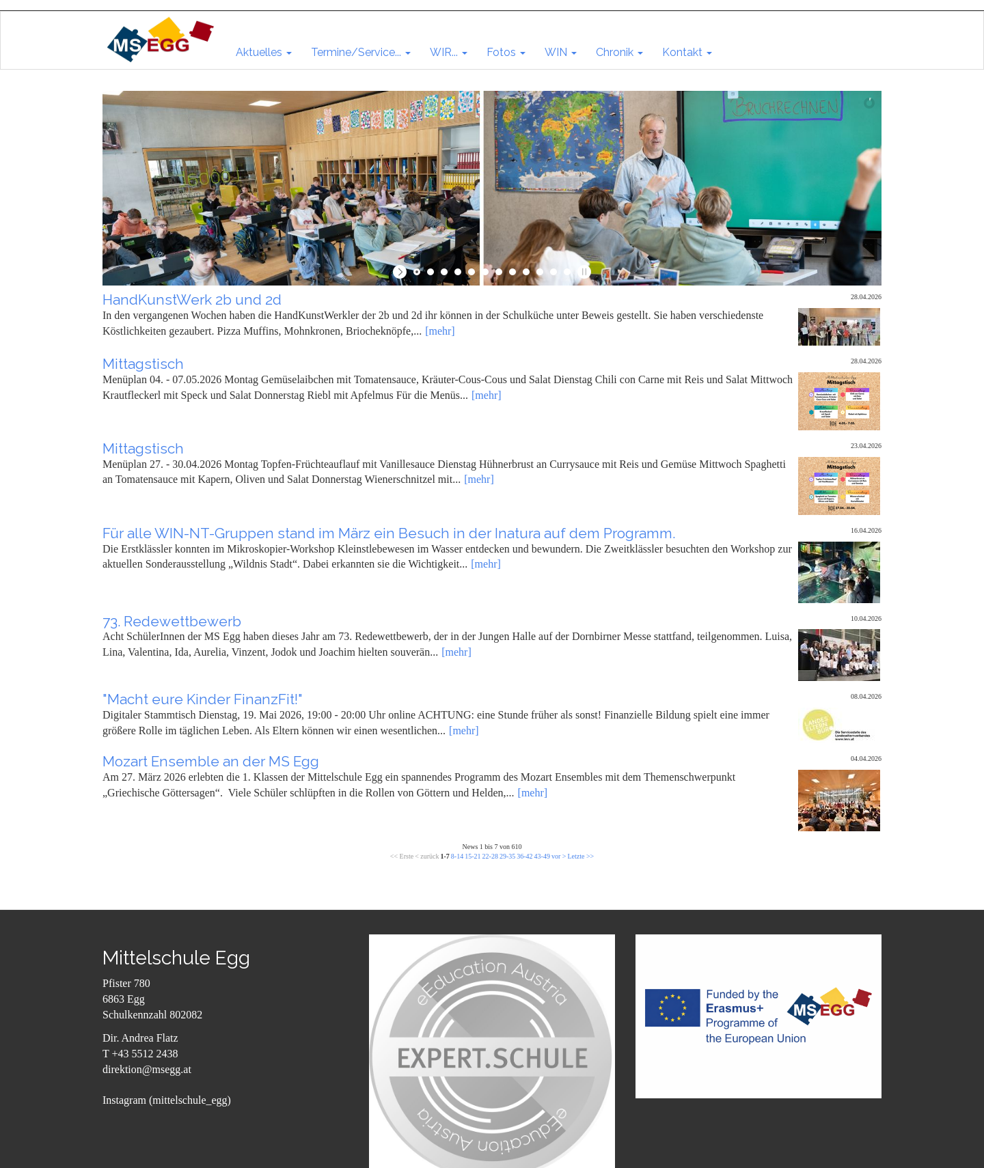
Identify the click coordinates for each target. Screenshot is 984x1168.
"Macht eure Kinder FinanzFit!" (202, 699)
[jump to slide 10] (540, 272)
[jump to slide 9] (526, 272)
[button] (264, 52)
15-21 (472, 856)
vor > (558, 856)
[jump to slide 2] (430, 272)
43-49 (542, 856)
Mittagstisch (143, 363)
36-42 (524, 856)
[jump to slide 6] (485, 272)
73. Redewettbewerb (171, 621)
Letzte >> (580, 856)
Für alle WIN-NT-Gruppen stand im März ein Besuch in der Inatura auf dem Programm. (388, 533)
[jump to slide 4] (458, 272)
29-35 (507, 856)
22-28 (490, 856)
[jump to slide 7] (499, 272)
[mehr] (440, 331)
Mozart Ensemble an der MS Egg (210, 761)
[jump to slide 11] (553, 272)
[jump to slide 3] (444, 272)
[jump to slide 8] (512, 272)
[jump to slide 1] (417, 272)
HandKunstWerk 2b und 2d (192, 299)
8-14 (457, 856)
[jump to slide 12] (567, 272)
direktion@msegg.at (146, 1069)
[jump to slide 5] (471, 272)
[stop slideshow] (582, 272)
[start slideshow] (401, 272)
